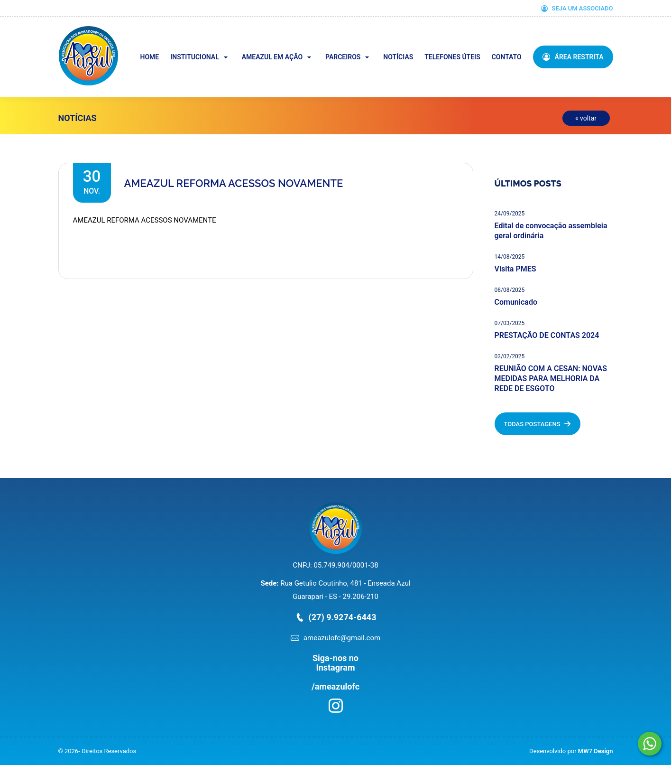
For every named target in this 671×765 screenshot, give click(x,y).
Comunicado (516, 302)
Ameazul (117, 32)
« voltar (586, 118)
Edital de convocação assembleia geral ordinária (551, 230)
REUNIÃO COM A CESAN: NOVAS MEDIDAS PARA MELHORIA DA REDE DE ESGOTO (551, 378)
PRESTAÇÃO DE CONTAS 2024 (547, 335)
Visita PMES (515, 268)
